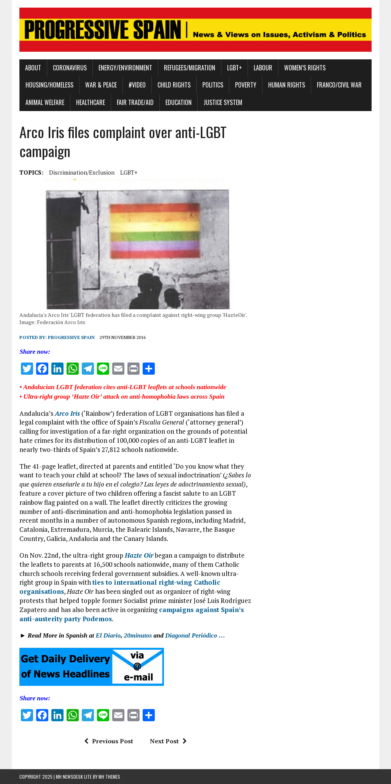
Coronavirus (70, 67)
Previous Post (108, 741)
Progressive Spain (71, 337)
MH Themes (109, 776)
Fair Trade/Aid (135, 102)
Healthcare (90, 102)
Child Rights (174, 84)
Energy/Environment (125, 67)
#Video (137, 84)
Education (178, 102)
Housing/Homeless (49, 84)
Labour (263, 67)
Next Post (168, 741)
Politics (212, 84)
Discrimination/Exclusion (81, 172)
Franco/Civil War (339, 84)
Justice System (222, 102)
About (33, 67)
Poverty (245, 84)
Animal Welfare (44, 102)
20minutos (138, 635)
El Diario (108, 635)
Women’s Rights (305, 67)
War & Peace (101, 84)
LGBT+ (234, 67)
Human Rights (286, 84)
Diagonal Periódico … (195, 635)
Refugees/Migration (189, 67)
